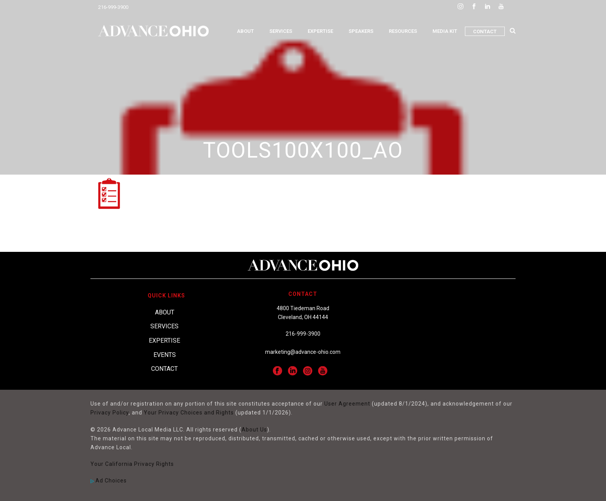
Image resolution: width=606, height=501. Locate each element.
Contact (485, 31)
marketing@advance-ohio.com (302, 352)
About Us (254, 429)
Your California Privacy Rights (132, 464)
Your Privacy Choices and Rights (189, 412)
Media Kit (444, 31)
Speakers (361, 31)
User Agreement (347, 404)
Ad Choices (108, 480)
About (245, 31)
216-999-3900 (113, 7)
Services (280, 31)
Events (164, 354)
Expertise (320, 31)
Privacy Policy (109, 412)
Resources (403, 31)
